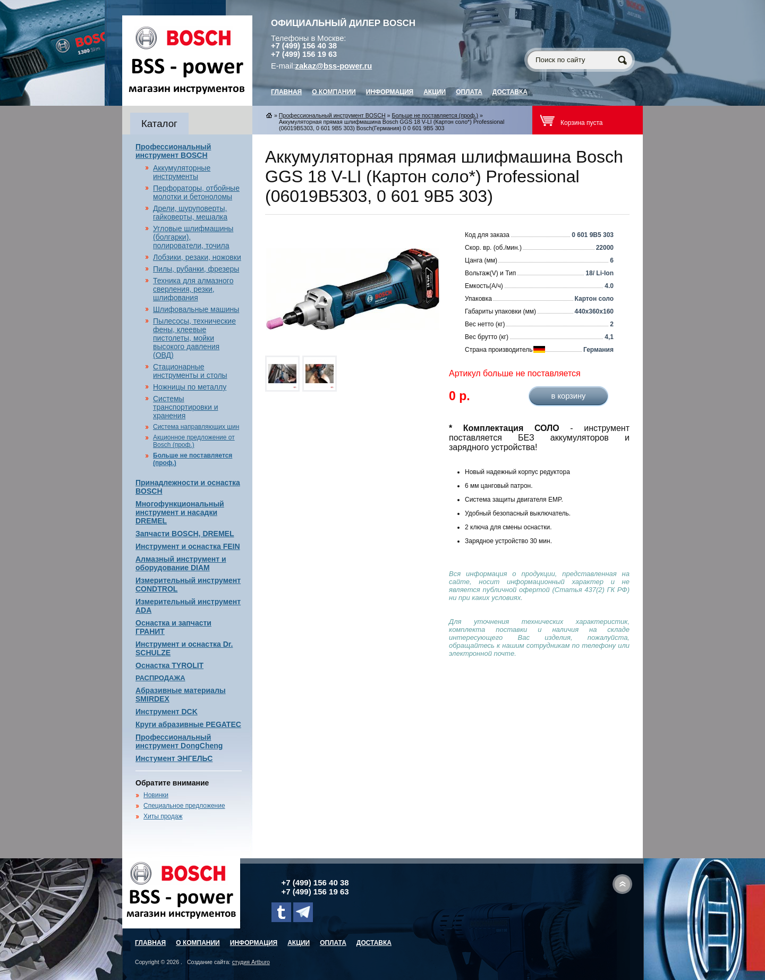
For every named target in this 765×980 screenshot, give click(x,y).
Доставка (510, 92)
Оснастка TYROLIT (169, 665)
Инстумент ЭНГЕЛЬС (173, 758)
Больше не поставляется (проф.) (435, 115)
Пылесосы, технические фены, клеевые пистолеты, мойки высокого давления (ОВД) (194, 338)
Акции (434, 92)
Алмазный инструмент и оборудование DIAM (180, 563)
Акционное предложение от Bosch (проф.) (194, 441)
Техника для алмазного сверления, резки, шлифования (193, 289)
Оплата (469, 92)
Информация (389, 92)
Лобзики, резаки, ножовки (197, 257)
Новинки (155, 795)
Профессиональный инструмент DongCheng (179, 741)
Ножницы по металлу (189, 387)
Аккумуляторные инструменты (181, 172)
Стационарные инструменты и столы (190, 370)
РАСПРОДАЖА (160, 678)
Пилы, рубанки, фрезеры (196, 269)
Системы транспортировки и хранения (185, 407)
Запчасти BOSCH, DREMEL (184, 533)
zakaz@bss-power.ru (333, 66)
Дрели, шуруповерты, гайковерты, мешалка (190, 212)
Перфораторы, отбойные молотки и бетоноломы (196, 192)
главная (286, 92)
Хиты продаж (162, 816)
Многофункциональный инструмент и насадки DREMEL (179, 512)
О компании (334, 92)
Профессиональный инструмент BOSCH (173, 150)
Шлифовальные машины (196, 309)
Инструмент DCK (166, 711)
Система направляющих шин (196, 426)
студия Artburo (251, 962)
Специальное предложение (184, 805)
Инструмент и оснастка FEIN (187, 546)
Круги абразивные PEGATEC (188, 724)
